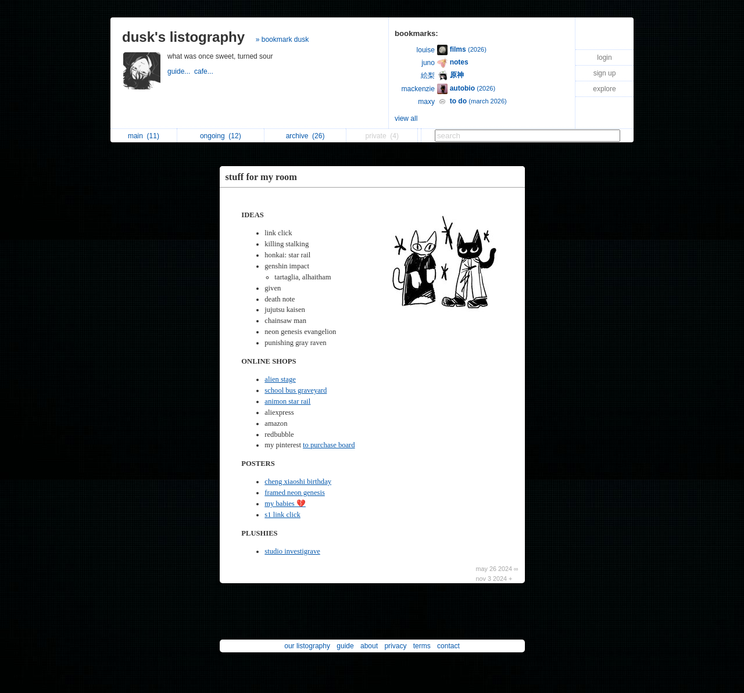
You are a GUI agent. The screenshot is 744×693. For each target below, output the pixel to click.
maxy (426, 102)
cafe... (204, 71)
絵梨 (428, 75)
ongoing (220, 136)
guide (345, 646)
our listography (307, 646)
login (604, 57)
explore (604, 89)
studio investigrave (292, 551)
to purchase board (329, 445)
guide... (180, 71)
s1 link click (282, 515)
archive (305, 136)
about (369, 646)
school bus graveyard (295, 390)
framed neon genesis (294, 493)
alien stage (280, 379)
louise (426, 50)
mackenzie (418, 89)
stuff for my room (261, 176)
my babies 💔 (285, 504)
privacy (395, 646)
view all (406, 118)
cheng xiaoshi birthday (297, 481)
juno (428, 63)
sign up (604, 73)
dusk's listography (183, 37)
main (143, 136)
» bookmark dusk (282, 39)
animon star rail (287, 401)
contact (448, 646)
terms (422, 646)
